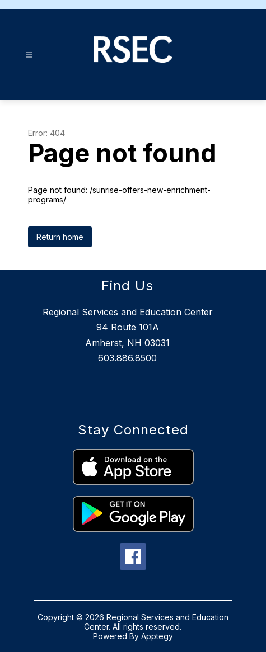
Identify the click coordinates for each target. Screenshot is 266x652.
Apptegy (157, 636)
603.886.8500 (127, 357)
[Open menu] (28, 55)
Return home (59, 237)
